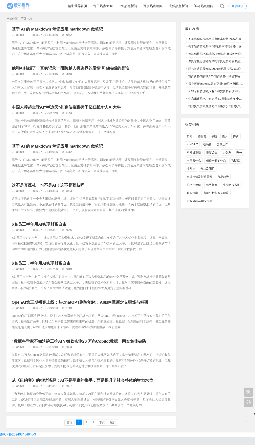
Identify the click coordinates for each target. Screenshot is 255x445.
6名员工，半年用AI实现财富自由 (41, 263)
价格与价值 (194, 184)
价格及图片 (207, 168)
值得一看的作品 (216, 160)
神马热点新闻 (203, 6)
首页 (23, 18)
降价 (236, 136)
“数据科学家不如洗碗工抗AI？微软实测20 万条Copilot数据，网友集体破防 (79, 341)
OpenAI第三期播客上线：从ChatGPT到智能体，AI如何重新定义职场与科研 (80, 302)
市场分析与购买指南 (199, 201)
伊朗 (214, 136)
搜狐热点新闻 (178, 6)
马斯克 (235, 160)
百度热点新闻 (153, 6)
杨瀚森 (207, 144)
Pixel (239, 152)
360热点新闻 (128, 6)
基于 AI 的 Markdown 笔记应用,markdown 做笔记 (57, 29)
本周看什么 (194, 160)
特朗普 (202, 136)
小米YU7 (192, 144)
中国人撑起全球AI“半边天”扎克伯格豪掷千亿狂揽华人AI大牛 (66, 107)
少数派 (227, 152)
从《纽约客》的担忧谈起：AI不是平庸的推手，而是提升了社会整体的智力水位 (82, 380)
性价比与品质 (231, 184)
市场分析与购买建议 (216, 192)
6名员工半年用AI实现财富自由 (39, 224)
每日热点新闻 (103, 6)
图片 (225, 136)
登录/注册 (238, 6)
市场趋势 (223, 176)
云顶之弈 (222, 144)
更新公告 (211, 152)
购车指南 (192, 192)
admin (20, 34)
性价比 (191, 168)
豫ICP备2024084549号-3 (18, 434)
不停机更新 (194, 152)
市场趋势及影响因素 (199, 176)
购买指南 (211, 184)
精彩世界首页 (77, 6)
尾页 (113, 422)
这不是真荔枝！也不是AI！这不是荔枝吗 (48, 185)
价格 (189, 136)
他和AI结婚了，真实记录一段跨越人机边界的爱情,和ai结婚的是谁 (70, 68)
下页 (102, 422)
